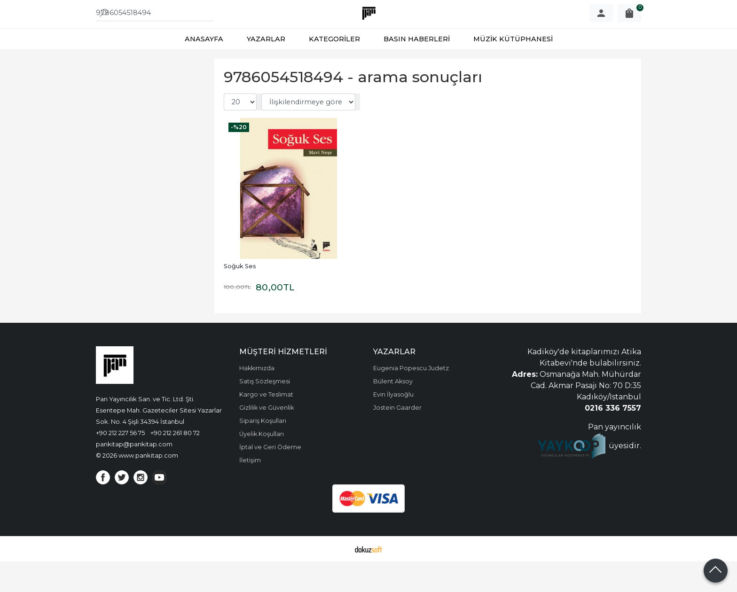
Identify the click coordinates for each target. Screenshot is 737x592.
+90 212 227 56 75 (120, 463)
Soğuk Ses (240, 296)
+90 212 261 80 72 (175, 463)
